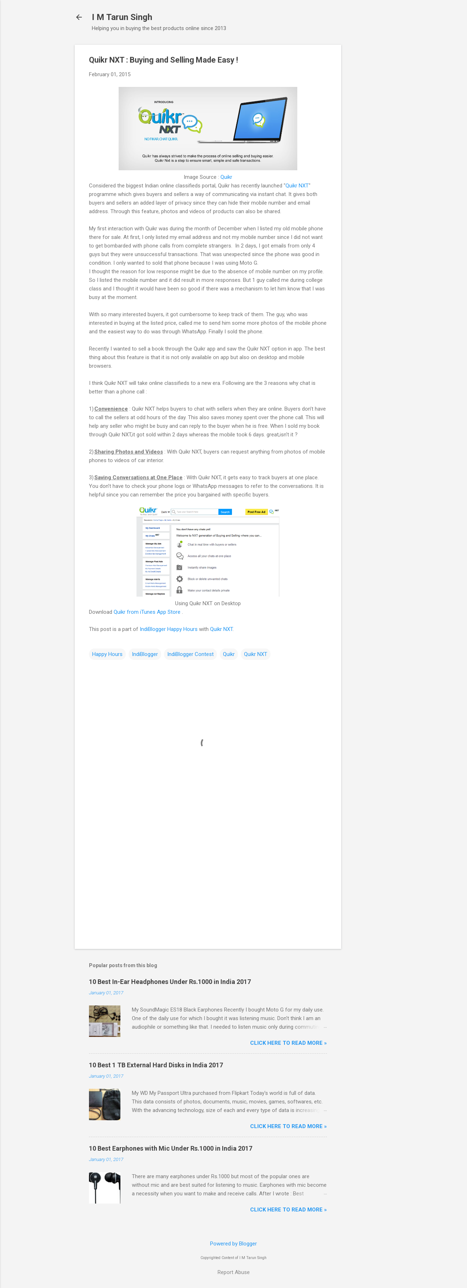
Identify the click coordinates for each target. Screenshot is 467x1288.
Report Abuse (234, 1272)
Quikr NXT (297, 185)
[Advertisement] (370, 152)
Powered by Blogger (233, 1243)
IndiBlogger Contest (190, 654)
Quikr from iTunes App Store (147, 612)
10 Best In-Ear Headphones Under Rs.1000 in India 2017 (170, 981)
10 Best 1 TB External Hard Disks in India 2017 (156, 1065)
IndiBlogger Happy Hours (169, 629)
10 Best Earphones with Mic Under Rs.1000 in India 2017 (170, 1148)
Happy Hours (107, 654)
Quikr (226, 177)
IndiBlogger (145, 654)
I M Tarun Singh (122, 17)
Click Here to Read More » (288, 1043)
